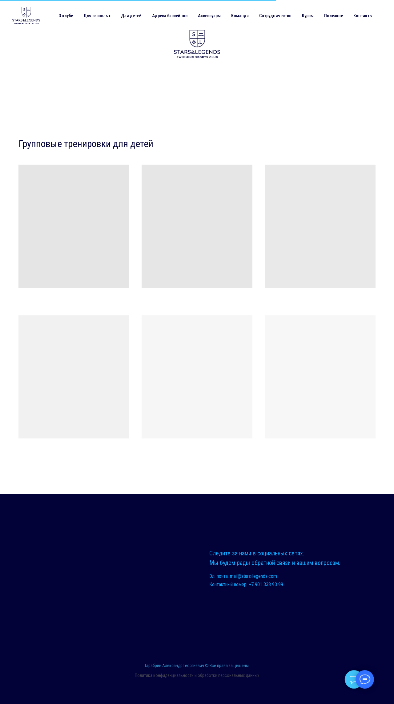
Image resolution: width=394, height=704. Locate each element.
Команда (240, 15)
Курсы (308, 15)
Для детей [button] (131, 15)
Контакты (362, 15)
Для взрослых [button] (97, 15)
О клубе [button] (65, 15)
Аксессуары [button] (209, 15)
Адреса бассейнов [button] (169, 15)
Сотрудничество (275, 15)
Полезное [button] (333, 15)
